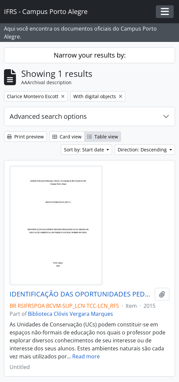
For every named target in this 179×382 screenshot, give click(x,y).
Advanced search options (48, 116)
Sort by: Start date (84, 149)
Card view (67, 136)
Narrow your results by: (90, 55)
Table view (102, 136)
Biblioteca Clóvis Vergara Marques (70, 313)
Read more (86, 356)
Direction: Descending (143, 149)
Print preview (25, 136)
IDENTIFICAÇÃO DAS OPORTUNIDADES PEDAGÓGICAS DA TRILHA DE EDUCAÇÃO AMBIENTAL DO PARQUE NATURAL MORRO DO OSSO (81, 294)
